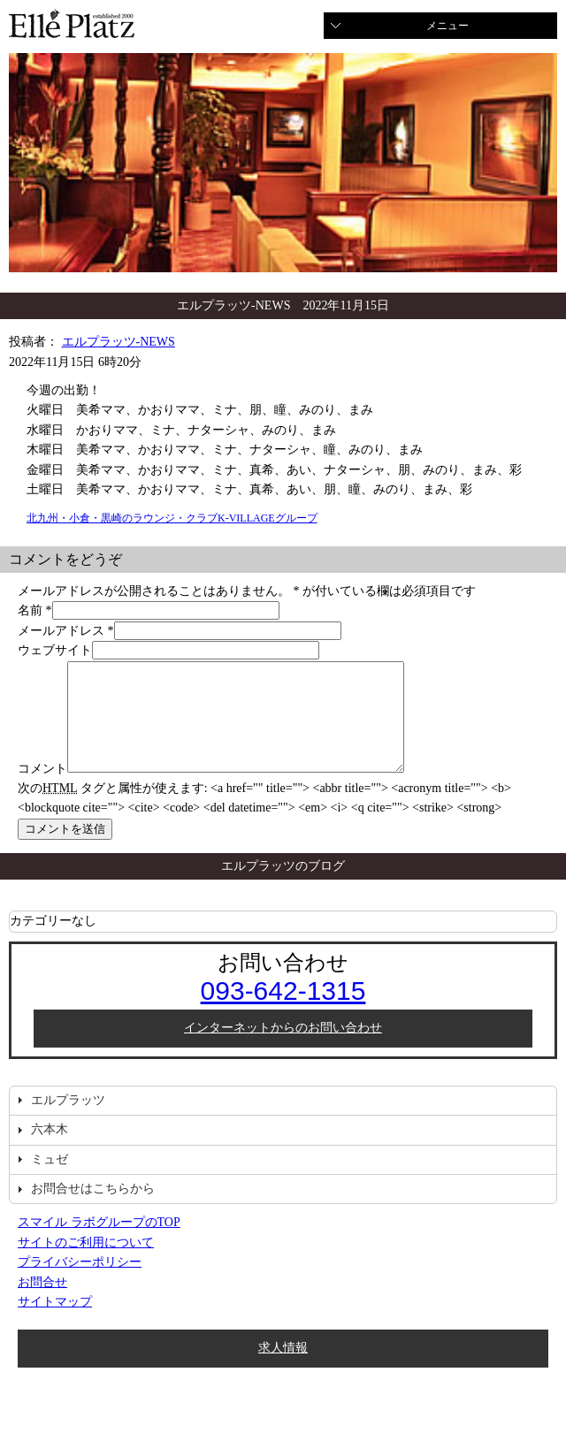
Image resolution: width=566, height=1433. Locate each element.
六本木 (49, 1150)
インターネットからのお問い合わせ (283, 1049)
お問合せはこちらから (93, 1209)
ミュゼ (49, 1180)
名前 (30, 610)
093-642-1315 (283, 1011)
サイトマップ (55, 1323)
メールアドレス (61, 630)
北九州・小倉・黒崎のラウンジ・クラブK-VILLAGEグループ (172, 518)
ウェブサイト (55, 650)
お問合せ (42, 1303)
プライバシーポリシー (80, 1283)
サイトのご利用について (86, 1263)
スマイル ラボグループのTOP (99, 1243)
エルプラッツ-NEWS (118, 341)
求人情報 (283, 1369)
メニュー (447, 25)
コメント (42, 790)
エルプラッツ (68, 1121)
